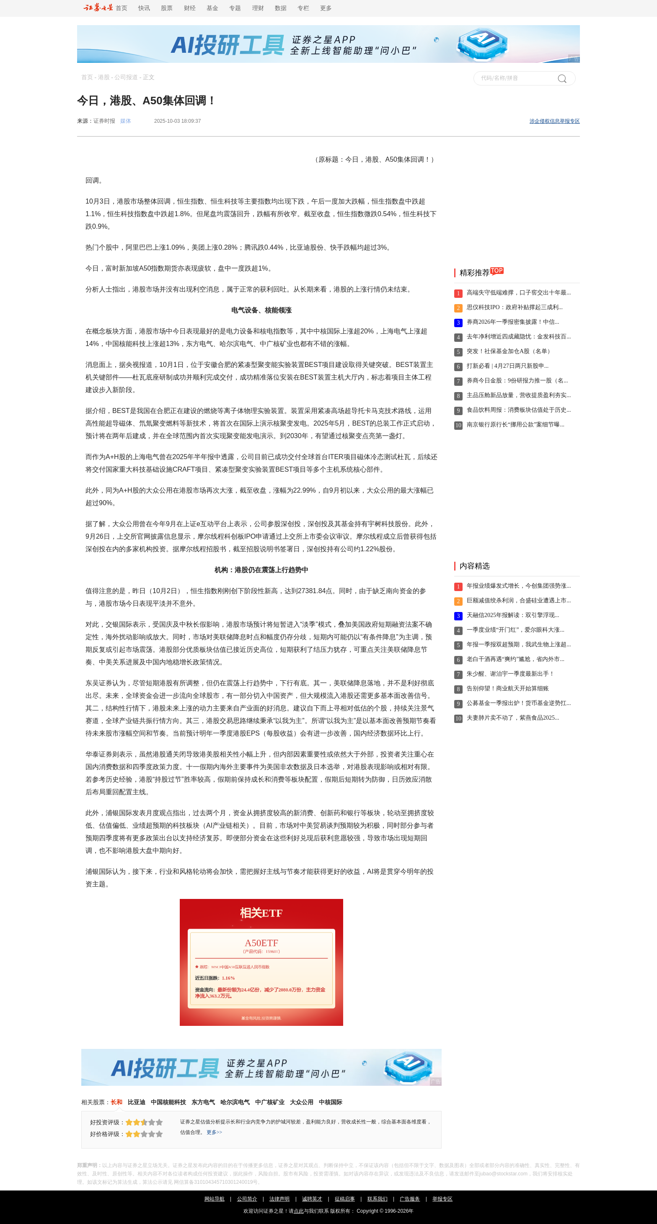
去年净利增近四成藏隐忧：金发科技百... (519, 336)
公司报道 (126, 77)
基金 (212, 8)
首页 (105, 8)
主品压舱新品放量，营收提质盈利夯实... (519, 395)
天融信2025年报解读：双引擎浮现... (513, 615)
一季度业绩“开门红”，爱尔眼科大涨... (515, 630)
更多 (326, 8)
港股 (104, 77)
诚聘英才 (312, 1199)
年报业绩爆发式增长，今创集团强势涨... (519, 586)
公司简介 (247, 1199)
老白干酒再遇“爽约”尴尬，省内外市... (515, 659)
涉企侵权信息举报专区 (555, 121)
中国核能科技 (168, 1102)
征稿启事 (345, 1199)
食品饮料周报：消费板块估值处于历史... (519, 410)
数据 (281, 8)
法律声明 (279, 1199)
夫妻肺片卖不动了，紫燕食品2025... (513, 718)
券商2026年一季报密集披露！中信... (513, 322)
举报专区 (442, 1199)
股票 (167, 8)
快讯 (144, 8)
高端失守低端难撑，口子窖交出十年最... (519, 292)
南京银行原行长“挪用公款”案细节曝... (515, 424)
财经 (190, 8)
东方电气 (203, 1102)
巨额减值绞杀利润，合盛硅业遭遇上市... (519, 600)
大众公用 (301, 1102)
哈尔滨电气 (235, 1102)
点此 (299, 1211)
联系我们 (377, 1199)
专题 (235, 8)
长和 (116, 1102)
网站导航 (214, 1199)
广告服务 (410, 1199)
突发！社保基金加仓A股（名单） (510, 351)
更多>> (214, 1132)
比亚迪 (136, 1102)
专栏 (303, 8)
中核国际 (330, 1102)
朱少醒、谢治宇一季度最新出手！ (511, 674)
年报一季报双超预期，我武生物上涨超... (519, 644)
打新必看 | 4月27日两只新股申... (507, 366)
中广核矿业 (270, 1102)
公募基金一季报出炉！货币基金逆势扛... (519, 703)
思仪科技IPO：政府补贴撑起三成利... (515, 307)
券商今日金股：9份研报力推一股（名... (517, 380)
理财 (258, 8)
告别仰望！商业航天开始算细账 (508, 688)
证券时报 (104, 121)
